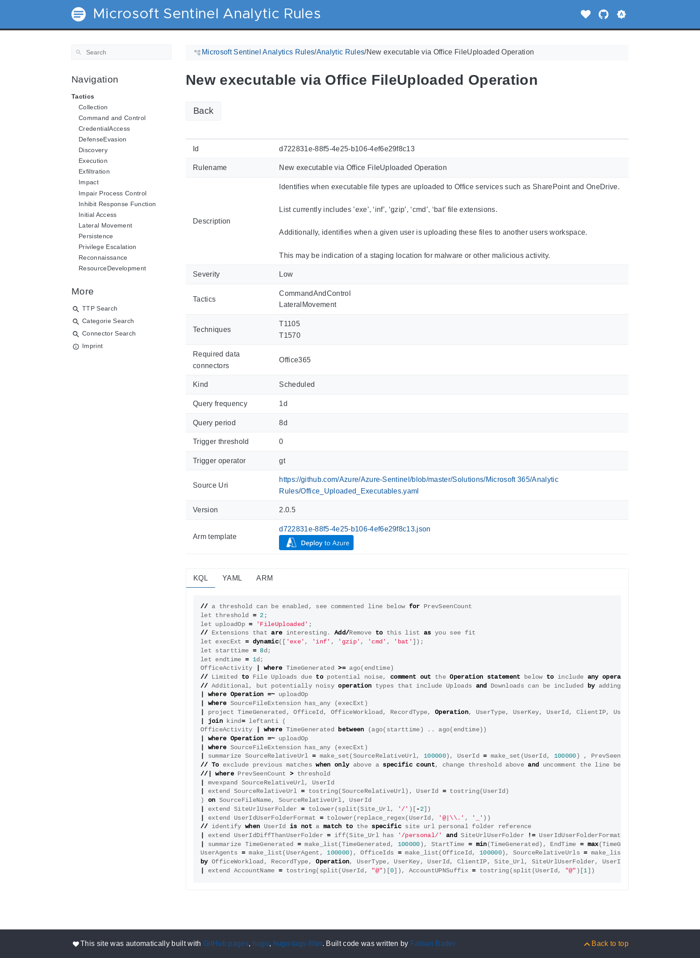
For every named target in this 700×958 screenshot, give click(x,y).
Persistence (96, 236)
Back (203, 111)
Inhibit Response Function (117, 203)
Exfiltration (94, 171)
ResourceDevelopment (112, 268)
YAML (232, 578)
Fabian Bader (432, 943)
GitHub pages (226, 943)
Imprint (92, 345)
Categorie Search (108, 320)
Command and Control (112, 117)
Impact (89, 182)
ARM (264, 578)
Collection (93, 107)
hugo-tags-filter (297, 943)
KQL (200, 578)
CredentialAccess (104, 128)
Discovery (93, 149)
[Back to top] (606, 943)
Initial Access (98, 214)
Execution (93, 160)
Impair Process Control (112, 193)
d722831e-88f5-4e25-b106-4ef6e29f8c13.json (355, 529)
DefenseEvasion (103, 139)
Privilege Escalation (108, 246)
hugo (261, 943)
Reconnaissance (103, 257)
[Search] (121, 52)
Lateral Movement (105, 225)
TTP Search (99, 308)
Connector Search (109, 333)
